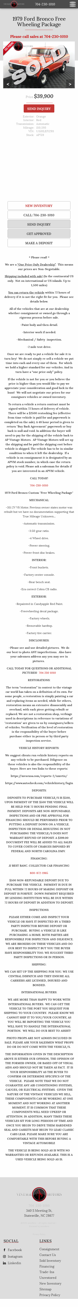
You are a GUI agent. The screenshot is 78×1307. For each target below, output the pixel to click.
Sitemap (45, 1288)
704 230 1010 (47, 672)
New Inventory (39, 205)
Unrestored (48, 1277)
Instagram (12, 1256)
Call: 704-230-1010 (38, 214)
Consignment (49, 1248)
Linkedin (11, 1263)
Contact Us (47, 1254)
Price (29, 96)
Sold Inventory (50, 1260)
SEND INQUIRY (39, 108)
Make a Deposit (39, 242)
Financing (46, 1266)
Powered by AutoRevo (39, 1226)
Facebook (12, 1249)
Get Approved (39, 233)
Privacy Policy (39, 1234)
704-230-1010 (39, 485)
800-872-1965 (39, 873)
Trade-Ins (46, 1271)
